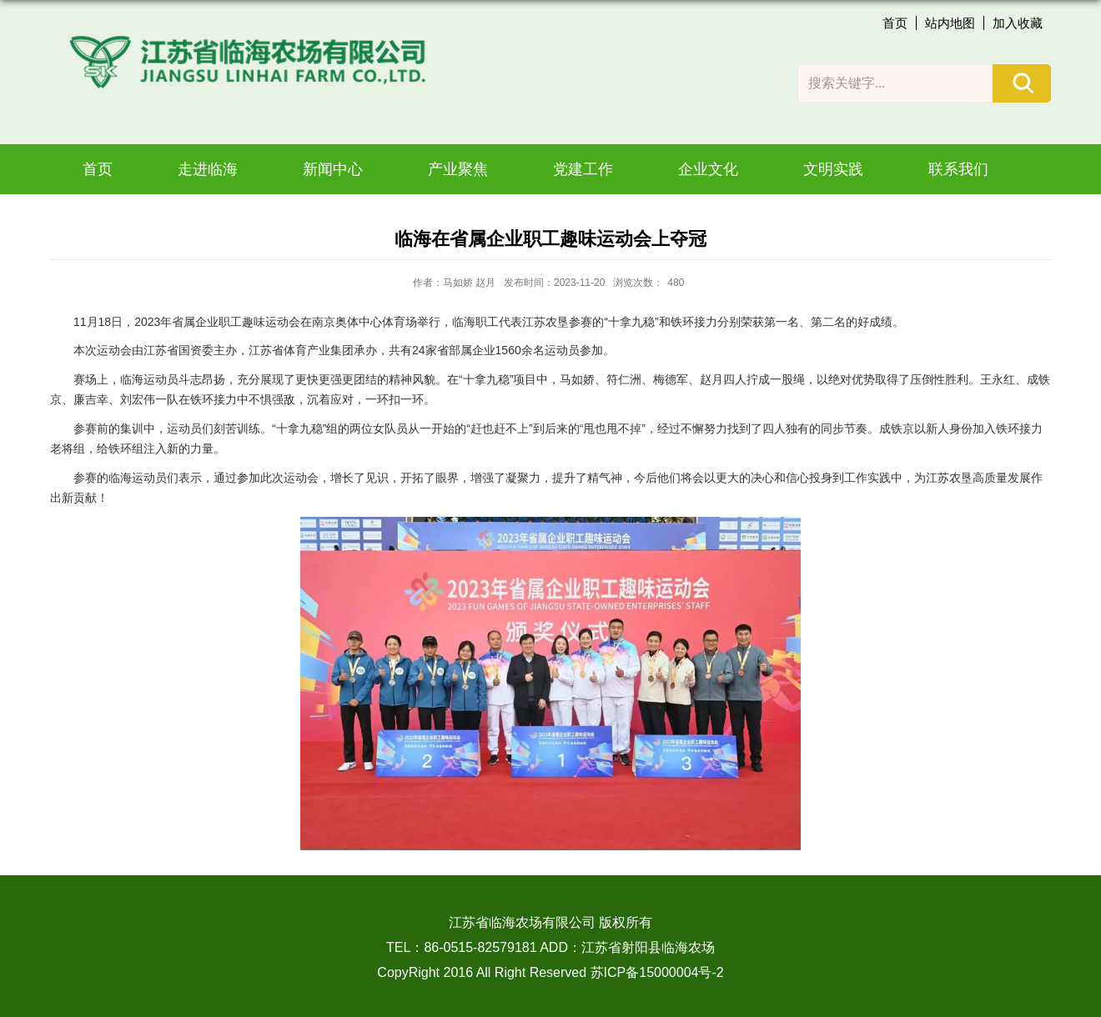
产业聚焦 (458, 169)
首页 (894, 23)
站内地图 (950, 23)
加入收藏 (1018, 23)
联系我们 (958, 169)
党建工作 (583, 169)
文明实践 (833, 169)
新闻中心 (333, 169)
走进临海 (208, 169)
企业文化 (708, 169)
